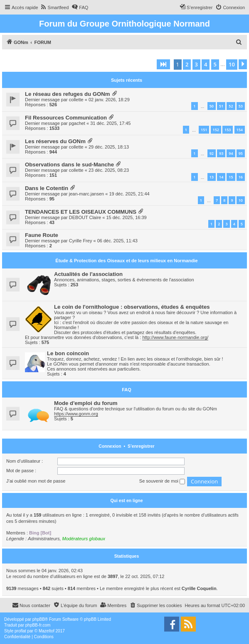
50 (212, 106)
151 (204, 129)
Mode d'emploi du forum (86, 403)
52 (231, 106)
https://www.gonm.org (76, 413)
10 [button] (232, 64)
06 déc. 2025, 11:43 (117, 240)
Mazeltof (46, 631)
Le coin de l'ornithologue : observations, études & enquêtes (132, 307)
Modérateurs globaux (83, 538)
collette (76, 99)
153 (227, 129)
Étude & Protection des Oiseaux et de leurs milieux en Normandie (126, 260)
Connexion (110, 446)
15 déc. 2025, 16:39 (126, 217)
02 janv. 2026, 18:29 (109, 99)
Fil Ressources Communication (66, 118)
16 (241, 177)
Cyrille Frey (80, 240)
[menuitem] (54, 7)
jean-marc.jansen (86, 193)
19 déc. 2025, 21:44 (129, 193)
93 (221, 153)
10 (241, 200)
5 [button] (215, 64)
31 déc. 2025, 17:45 (110, 123)
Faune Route (41, 235)
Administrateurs (43, 538)
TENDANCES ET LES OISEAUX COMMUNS (80, 212)
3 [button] (196, 64)
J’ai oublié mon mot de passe (35, 480)
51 (221, 106)
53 (241, 106)
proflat (20, 631)
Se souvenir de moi (162, 481)
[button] (163, 64)
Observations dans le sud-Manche (69, 164)
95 (241, 153)
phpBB (38, 619)
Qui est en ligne (126, 500)
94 (231, 153)
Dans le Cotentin (46, 188)
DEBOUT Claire (85, 217)
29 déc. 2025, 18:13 (109, 146)
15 (231, 177)
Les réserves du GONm (55, 141)
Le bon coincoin (68, 353)
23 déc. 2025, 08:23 (109, 170)
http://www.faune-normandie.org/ (175, 337)
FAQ (126, 389)
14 (221, 177)
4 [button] (205, 64)
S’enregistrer (141, 446)
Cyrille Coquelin (199, 588)
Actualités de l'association (88, 274)
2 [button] (186, 64)
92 (212, 153)
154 (240, 129)
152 (216, 129)
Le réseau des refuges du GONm (67, 94)
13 (212, 177)
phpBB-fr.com (38, 625)
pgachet (77, 123)
